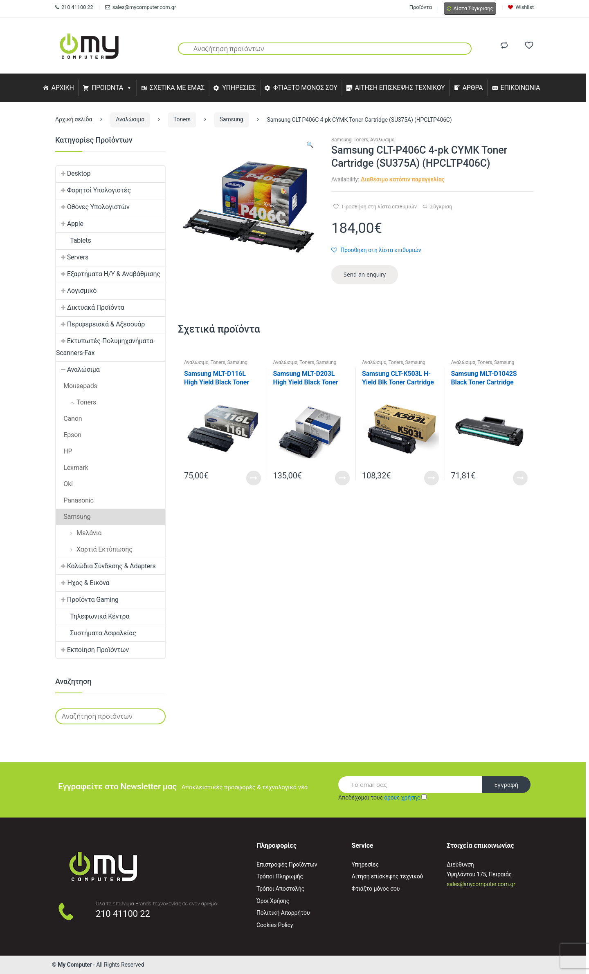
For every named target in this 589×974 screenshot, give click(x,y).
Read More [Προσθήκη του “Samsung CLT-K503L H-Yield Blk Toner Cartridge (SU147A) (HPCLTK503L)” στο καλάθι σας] (431, 478)
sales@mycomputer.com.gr (140, 7)
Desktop (73, 173)
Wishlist (521, 7)
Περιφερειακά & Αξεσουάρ (100, 324)
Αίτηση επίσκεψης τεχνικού (387, 876)
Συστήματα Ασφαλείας (96, 633)
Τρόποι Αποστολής (280, 888)
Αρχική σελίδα (73, 119)
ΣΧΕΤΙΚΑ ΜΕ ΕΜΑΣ (177, 88)
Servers (72, 257)
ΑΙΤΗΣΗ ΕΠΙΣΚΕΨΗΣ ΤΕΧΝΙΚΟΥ (400, 88)
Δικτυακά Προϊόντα (90, 307)
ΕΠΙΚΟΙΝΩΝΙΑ (520, 88)
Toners (182, 119)
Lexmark (72, 467)
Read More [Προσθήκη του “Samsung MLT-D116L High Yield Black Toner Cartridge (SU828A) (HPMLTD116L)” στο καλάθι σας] (253, 478)
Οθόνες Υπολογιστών (93, 207)
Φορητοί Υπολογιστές (93, 190)
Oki (64, 484)
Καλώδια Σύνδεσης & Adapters (106, 566)
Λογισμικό (76, 291)
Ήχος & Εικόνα (82, 583)
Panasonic (75, 500)
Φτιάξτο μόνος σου (376, 888)
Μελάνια (79, 533)
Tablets (73, 240)
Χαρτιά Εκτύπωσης (94, 549)
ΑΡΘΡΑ (472, 88)
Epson (68, 435)
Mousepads (76, 386)
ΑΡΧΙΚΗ (62, 88)
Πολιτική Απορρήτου (283, 912)
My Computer (75, 964)
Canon (69, 418)
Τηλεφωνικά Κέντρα (92, 616)
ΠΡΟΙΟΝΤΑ (108, 88)
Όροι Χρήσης (272, 901)
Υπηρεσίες (365, 864)
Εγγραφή (506, 785)
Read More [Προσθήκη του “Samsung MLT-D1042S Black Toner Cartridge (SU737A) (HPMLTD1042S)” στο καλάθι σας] (520, 478)
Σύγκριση (441, 206)
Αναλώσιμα (130, 119)
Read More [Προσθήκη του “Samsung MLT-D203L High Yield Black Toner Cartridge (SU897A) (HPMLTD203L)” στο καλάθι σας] (342, 478)
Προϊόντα (420, 7)
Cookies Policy (274, 925)
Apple (69, 224)
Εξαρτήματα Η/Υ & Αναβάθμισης (108, 274)
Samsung (231, 119)
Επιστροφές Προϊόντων (286, 864)
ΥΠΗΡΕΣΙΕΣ (239, 88)
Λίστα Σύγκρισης (470, 8)
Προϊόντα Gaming (87, 599)
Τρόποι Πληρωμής (279, 876)
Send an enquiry (365, 274)
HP (64, 451)
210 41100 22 (74, 7)
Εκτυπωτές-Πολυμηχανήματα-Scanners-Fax (105, 347)
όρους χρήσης (402, 797)
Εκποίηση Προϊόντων (92, 650)
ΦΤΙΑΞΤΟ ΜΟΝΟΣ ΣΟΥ (305, 88)
